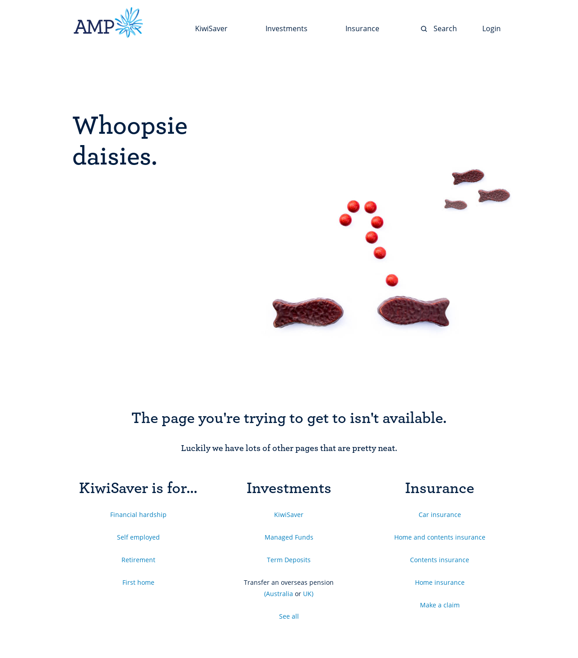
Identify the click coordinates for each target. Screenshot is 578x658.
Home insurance (440, 582)
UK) (308, 593)
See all (289, 616)
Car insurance (440, 514)
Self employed (138, 537)
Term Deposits (289, 559)
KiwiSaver (288, 514)
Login (491, 28)
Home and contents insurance (439, 537)
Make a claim (440, 605)
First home (138, 582)
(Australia (278, 593)
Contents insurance (439, 559)
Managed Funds (289, 537)
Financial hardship (138, 514)
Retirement (138, 559)
